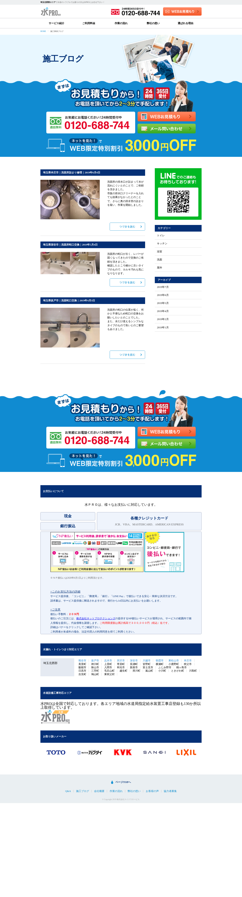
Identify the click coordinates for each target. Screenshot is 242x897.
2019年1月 (163, 327)
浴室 (159, 251)
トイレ (161, 235)
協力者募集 (170, 791)
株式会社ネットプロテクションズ (95, 618)
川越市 (147, 660)
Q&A (68, 791)
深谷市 (134, 660)
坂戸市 (95, 660)
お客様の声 (152, 791)
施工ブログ (82, 791)
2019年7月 (163, 287)
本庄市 (188, 660)
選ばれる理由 (185, 23)
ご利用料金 (88, 23)
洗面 (159, 259)
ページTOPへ (123, 782)
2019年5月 (163, 303)
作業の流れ (121, 23)
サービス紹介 (56, 23)
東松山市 (174, 660)
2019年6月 (163, 295)
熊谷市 (82, 660)
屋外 (159, 267)
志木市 (108, 660)
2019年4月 (163, 311)
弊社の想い (153, 23)
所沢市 (121, 660)
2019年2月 (163, 319)
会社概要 (99, 791)
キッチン (162, 243)
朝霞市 (160, 660)
